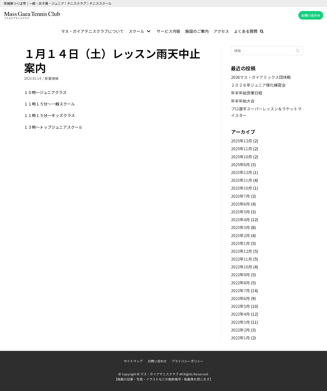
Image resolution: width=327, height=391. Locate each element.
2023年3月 (240, 227)
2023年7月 (240, 196)
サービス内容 (168, 31)
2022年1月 (240, 338)
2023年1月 (240, 243)
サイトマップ (133, 361)
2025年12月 (241, 141)
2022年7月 (240, 290)
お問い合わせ (310, 15)
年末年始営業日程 (246, 93)
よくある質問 (245, 31)
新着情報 (52, 78)
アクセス (221, 31)
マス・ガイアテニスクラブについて (92, 31)
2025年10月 (241, 157)
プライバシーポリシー (188, 361)
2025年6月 (240, 164)
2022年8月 (240, 283)
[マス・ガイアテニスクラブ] (32, 15)
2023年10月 (241, 188)
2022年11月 (241, 259)
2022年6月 (240, 298)
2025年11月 (241, 149)
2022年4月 (240, 314)
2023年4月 (240, 219)
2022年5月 (240, 306)
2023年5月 (240, 212)
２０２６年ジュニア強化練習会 (258, 85)
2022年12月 (241, 251)
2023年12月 (241, 172)
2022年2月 (240, 330)
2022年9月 (240, 275)
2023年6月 (240, 204)
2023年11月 (241, 180)
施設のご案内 (197, 31)
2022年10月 (241, 267)
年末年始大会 (242, 101)
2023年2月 (240, 235)
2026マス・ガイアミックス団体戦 (261, 77)
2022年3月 (240, 322)
